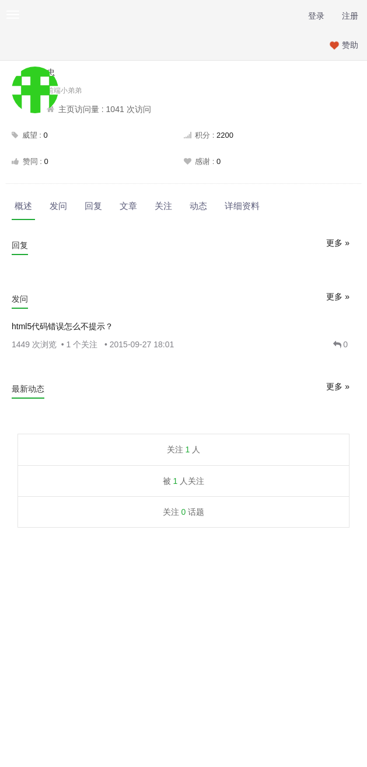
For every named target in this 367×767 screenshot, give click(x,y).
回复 (93, 206)
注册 (350, 15)
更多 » (337, 242)
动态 (198, 206)
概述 (23, 206)
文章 (128, 206)
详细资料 (242, 206)
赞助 (350, 45)
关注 (163, 206)
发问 (58, 206)
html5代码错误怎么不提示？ (62, 326)
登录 (316, 15)
